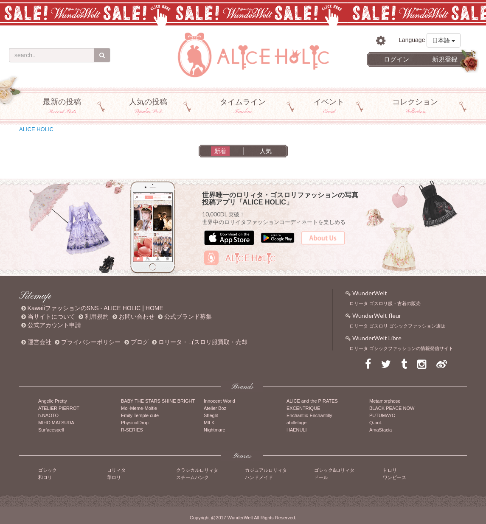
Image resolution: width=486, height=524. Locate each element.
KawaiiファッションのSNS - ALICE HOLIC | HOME (95, 308)
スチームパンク (192, 477)
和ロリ (45, 477)
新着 (220, 151)
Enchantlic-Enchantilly (309, 415)
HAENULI (297, 429)
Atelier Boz (215, 408)
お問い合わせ (137, 316)
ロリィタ (116, 470)
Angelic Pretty (52, 401)
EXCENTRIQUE (303, 408)
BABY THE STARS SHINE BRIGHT (158, 401)
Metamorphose (384, 401)
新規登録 (445, 59)
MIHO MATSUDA (56, 422)
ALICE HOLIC (36, 129)
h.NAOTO (48, 415)
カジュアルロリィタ (266, 470)
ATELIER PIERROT (58, 408)
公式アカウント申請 (54, 325)
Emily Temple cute (140, 415)
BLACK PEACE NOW (391, 408)
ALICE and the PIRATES (312, 401)
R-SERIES (132, 429)
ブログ (140, 342)
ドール (321, 477)
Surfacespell (51, 429)
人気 (266, 151)
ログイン (396, 59)
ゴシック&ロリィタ (334, 470)
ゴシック (47, 470)
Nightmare (214, 429)
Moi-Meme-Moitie (139, 408)
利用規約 (97, 316)
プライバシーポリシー (91, 342)
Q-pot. (375, 422)
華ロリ (114, 477)
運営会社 (39, 342)
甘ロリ (390, 470)
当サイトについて (51, 316)
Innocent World (219, 401)
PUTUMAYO (382, 415)
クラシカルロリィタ (197, 470)
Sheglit (211, 415)
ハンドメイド (259, 477)
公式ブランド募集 (188, 316)
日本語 (443, 40)
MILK (209, 422)
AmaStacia (380, 429)
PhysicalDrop (135, 422)
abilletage (296, 422)
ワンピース (394, 477)
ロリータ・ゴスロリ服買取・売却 (202, 342)
